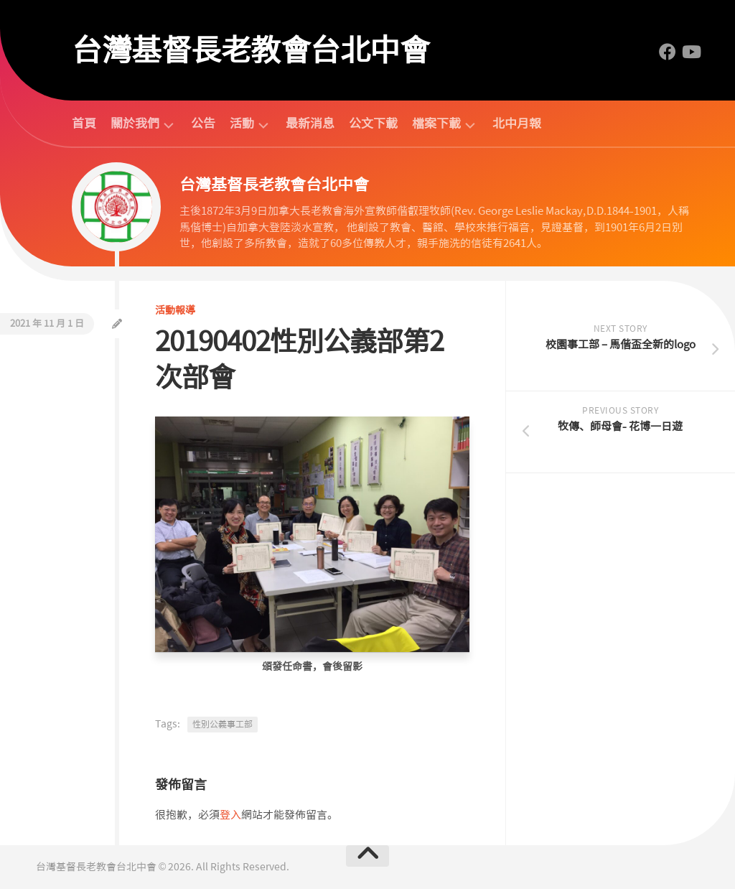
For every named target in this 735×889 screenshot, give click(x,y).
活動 (242, 123)
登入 (230, 815)
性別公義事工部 (222, 724)
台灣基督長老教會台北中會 (250, 50)
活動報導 (175, 310)
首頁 (84, 123)
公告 (203, 123)
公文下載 (373, 123)
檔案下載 (436, 123)
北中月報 (516, 123)
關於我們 (135, 123)
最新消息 (310, 123)
